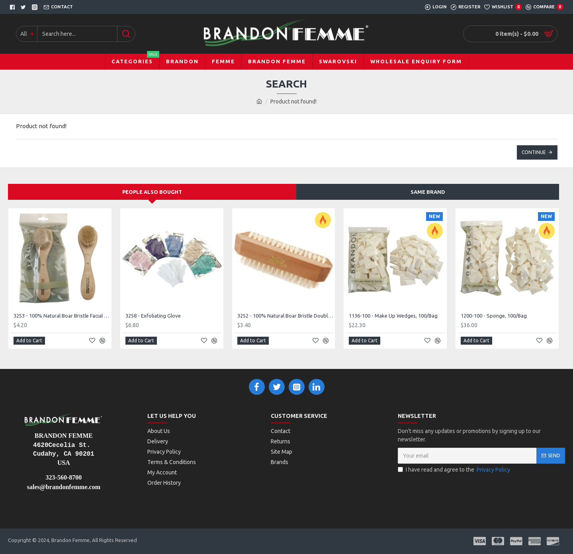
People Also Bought (152, 192)
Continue (534, 152)
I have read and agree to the (454, 470)
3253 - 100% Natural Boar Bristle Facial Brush (62, 315)
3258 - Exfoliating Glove (153, 315)
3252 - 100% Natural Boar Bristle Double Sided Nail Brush (285, 315)
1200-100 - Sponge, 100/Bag (494, 315)
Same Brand (428, 192)
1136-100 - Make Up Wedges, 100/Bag (393, 315)
